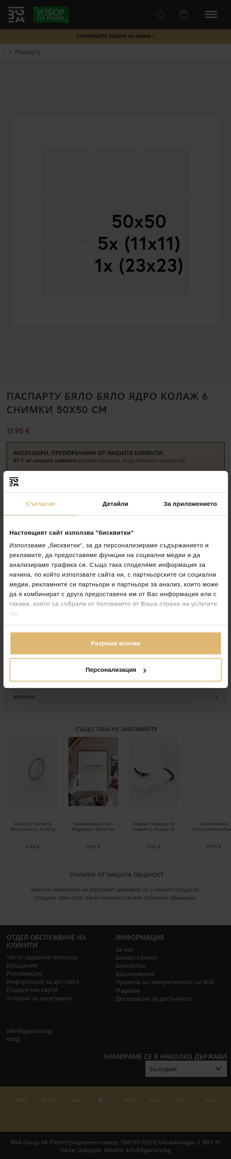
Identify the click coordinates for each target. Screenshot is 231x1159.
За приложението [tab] (190, 503)
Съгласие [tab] (40, 503)
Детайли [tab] (115, 503)
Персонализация (116, 669)
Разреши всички (115, 643)
